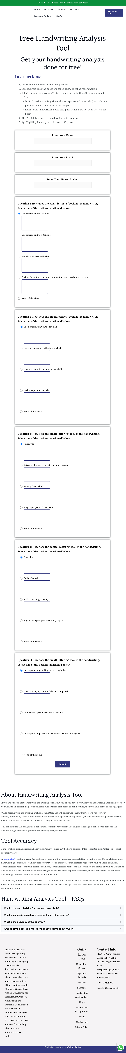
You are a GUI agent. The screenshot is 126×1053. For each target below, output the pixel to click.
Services (48, 9)
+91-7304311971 (105, 982)
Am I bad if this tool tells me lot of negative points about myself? (39, 929)
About (82, 1016)
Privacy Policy (82, 1027)
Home (36, 9)
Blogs (59, 16)
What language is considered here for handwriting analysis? (37, 915)
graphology (9, 859)
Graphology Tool (42, 16)
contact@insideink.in (108, 988)
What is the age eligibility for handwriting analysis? (31, 908)
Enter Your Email (62, 161)
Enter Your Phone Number (62, 183)
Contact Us (82, 1022)
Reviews (74, 9)
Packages (82, 987)
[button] (62, 908)
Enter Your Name (62, 139)
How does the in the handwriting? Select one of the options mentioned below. (59, 206)
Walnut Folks (74, 1047)
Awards (61, 9)
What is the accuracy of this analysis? (24, 922)
